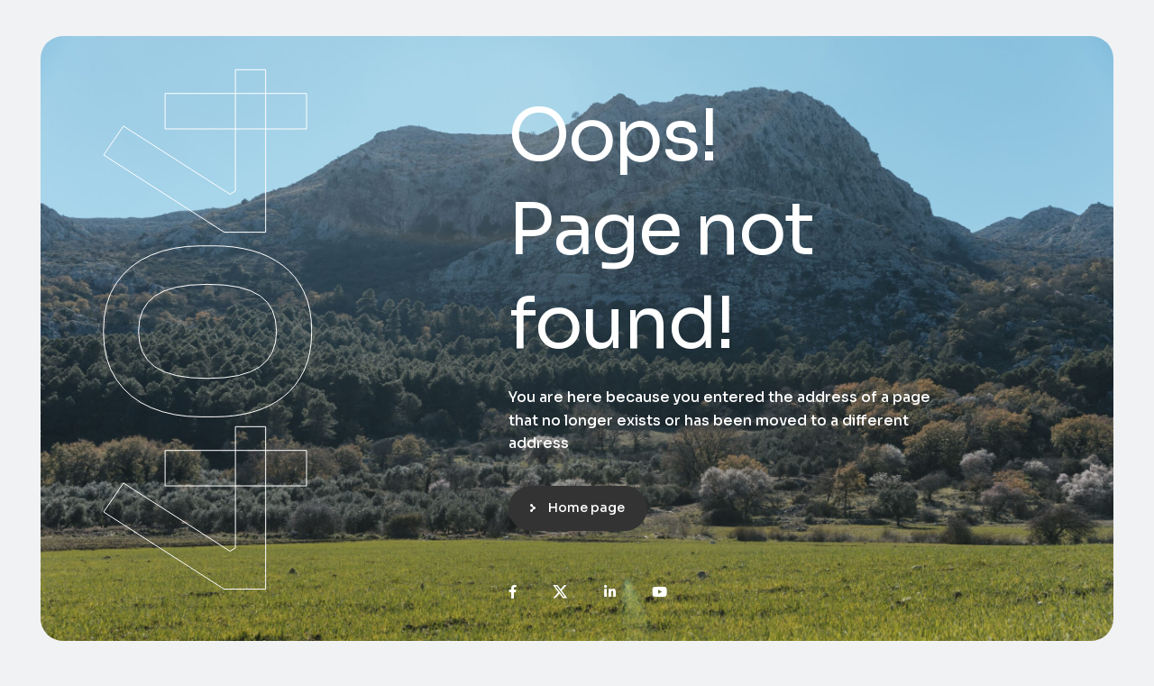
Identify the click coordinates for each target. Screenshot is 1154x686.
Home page (586, 507)
